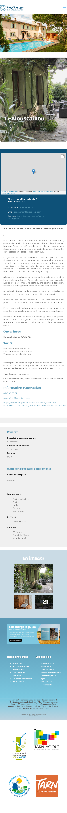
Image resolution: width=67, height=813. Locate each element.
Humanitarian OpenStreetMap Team (43, 191)
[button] (62, 156)
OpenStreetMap (12, 191)
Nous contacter (19, 682)
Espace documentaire (51, 672)
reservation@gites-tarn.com (27, 212)
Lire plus (47, 708)
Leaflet (4, 191)
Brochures (17, 663)
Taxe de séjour (47, 669)
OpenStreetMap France (8, 193)
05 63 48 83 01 (26, 207)
